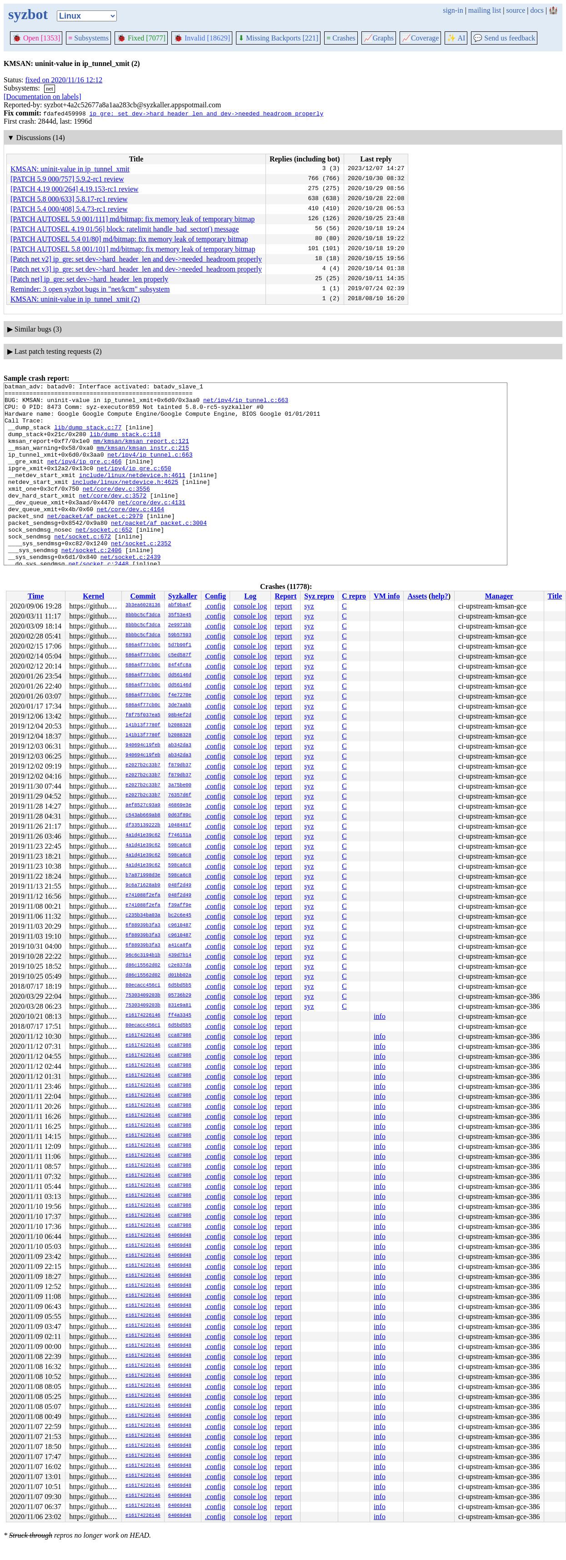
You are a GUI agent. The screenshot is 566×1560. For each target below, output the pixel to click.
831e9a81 (179, 1005)
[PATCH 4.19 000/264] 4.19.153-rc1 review (74, 189)
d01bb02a (179, 975)
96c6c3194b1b (142, 955)
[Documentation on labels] (42, 97)
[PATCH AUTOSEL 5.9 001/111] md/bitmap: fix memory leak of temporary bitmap (132, 219)
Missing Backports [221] (278, 38)
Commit (142, 596)
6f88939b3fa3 (142, 925)
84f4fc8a (179, 665)
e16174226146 (142, 1015)
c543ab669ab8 (142, 815)
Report (285, 596)
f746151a (179, 835)
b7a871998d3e (142, 875)
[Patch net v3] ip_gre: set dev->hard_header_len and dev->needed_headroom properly (136, 269)
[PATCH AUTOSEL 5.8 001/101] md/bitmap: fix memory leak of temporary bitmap (132, 249)
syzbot (28, 14)
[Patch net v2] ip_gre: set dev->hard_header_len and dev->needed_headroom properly (136, 259)
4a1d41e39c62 (142, 835)
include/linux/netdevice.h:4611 (132, 494)
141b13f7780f (142, 725)
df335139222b (142, 825)
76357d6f (179, 795)
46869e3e (179, 805)
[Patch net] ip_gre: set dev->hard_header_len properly (89, 279)
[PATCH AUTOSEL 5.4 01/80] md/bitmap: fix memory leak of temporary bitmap (129, 239)
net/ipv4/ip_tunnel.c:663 (245, 404)
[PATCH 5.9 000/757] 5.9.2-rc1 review (67, 179)
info (380, 1016)
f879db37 (179, 765)
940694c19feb (142, 745)
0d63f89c (179, 815)
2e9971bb (179, 625)
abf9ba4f (179, 605)
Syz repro (319, 596)
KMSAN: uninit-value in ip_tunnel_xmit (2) (75, 299)
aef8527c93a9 (142, 805)
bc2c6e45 (179, 915)
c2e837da (179, 965)
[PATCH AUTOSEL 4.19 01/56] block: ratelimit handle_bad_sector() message (124, 229)
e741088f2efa (142, 895)
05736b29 (179, 995)
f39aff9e (179, 905)
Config (215, 596)
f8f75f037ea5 (142, 715)
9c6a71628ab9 (142, 885)
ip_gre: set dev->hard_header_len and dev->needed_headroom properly (206, 113)
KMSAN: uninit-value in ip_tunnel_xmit (70, 169)
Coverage (420, 38)
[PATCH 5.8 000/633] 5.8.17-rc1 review (69, 199)
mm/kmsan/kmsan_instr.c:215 (143, 461)
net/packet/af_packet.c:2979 (95, 543)
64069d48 (179, 1236)
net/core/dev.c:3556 (116, 510)
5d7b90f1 (179, 645)
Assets (417, 596)
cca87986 (179, 1035)
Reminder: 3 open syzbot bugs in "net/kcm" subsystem (90, 289)
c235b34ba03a (142, 915)
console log (250, 606)
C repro (354, 596)
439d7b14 (179, 955)
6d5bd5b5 (179, 985)
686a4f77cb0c (142, 645)
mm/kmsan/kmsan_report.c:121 (141, 453)
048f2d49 (179, 885)
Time (36, 596)
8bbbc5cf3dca (142, 615)
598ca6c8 (179, 845)
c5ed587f (179, 655)
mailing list (484, 10)
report (283, 606)
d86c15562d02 (142, 965)
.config (215, 606)
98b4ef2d (179, 715)
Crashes (341, 38)
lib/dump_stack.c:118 (125, 445)
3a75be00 (179, 785)
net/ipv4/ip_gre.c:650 (134, 486)
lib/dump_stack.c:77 (87, 437)
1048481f (179, 825)
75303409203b (142, 995)
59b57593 (179, 635)
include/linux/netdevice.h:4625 (125, 502)
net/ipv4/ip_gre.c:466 (84, 477)
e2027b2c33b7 (142, 765)
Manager (499, 596)
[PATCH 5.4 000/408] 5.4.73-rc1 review (69, 209)
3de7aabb (179, 705)
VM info (387, 596)
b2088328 (179, 725)
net (49, 88)
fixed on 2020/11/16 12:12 (64, 80)
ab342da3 (179, 745)
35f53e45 (179, 615)
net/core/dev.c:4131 (151, 527)
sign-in (453, 10)
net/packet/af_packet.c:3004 (159, 551)
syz (309, 606)
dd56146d (179, 675)
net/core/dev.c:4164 (130, 535)
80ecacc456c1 (142, 985)
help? (439, 596)
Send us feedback (504, 38)
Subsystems (88, 38)
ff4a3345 (179, 1015)
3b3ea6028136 (142, 605)
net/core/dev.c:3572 (112, 518)
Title (555, 596)
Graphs (379, 38)
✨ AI (456, 38)
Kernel (93, 596)
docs (536, 10)
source (516, 10)
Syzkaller (182, 596)
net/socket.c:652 (103, 559)
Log (250, 596)
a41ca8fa (179, 945)
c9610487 (179, 925)
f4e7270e (179, 695)
